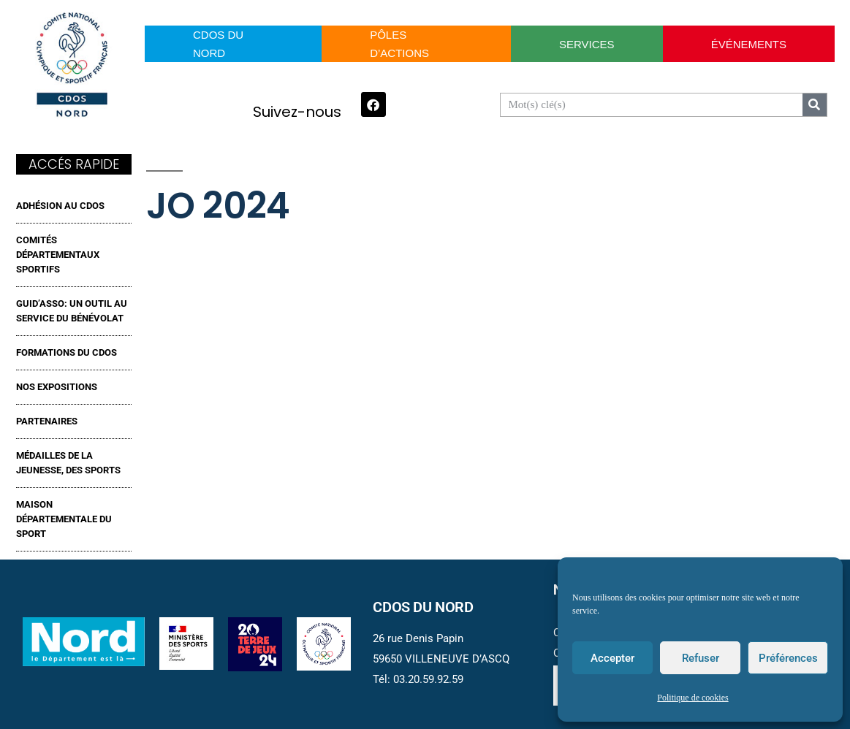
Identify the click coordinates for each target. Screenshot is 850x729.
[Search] (814, 104)
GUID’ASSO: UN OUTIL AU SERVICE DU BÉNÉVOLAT (71, 311)
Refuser (700, 658)
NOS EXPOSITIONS (56, 386)
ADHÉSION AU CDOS (60, 205)
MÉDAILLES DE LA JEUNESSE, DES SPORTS (68, 463)
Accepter (612, 658)
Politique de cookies (692, 697)
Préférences (788, 658)
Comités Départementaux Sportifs (57, 254)
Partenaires (46, 421)
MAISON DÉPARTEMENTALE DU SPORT (64, 519)
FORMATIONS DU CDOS (66, 352)
